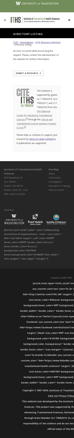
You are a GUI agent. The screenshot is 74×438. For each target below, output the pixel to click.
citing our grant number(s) (42, 138)
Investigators (26, 42)
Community (55, 177)
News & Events (56, 189)
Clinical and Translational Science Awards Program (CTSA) (36, 123)
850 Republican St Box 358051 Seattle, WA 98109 (13, 181)
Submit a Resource (28, 73)
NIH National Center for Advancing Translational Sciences (34, 115)
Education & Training (59, 185)
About (52, 173)
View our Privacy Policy (61, 395)
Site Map (54, 169)
